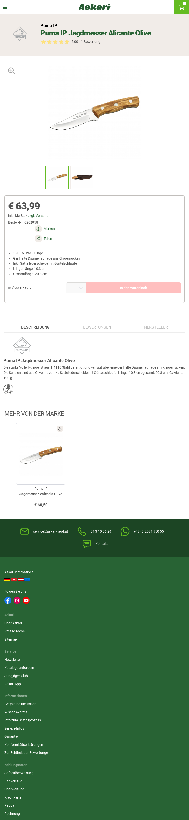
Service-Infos (15, 643)
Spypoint (56, 746)
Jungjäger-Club (140, 591)
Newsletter (136, 575)
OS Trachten (171, 713)
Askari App (136, 599)
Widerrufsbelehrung (82, 626)
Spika (9, 713)
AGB (70, 618)
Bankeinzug (137, 626)
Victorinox (124, 723)
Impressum (75, 651)
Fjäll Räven (13, 723)
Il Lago (10, 704)
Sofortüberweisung (143, 618)
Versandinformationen (22, 800)
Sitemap (73, 591)
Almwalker (58, 704)
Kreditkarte (136, 643)
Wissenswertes (16, 626)
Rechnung (136, 659)
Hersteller (156, 314)
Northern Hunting (124, 734)
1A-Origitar (170, 704)
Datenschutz (76, 635)
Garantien (12, 651)
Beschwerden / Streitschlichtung (91, 667)
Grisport (168, 732)
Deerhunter (35, 713)
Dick (75, 713)
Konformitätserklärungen (24, 659)
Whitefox (56, 713)
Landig (144, 713)
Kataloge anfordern (143, 583)
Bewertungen (97, 314)
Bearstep (146, 704)
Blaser (144, 732)
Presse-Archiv (77, 583)
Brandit (33, 723)
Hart (53, 723)
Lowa (76, 723)
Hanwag (101, 732)
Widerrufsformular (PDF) (85, 659)
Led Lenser (147, 723)
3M (96, 713)
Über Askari (75, 575)
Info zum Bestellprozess (23, 635)
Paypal (133, 651)
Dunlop (99, 723)
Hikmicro (79, 704)
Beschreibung (35, 314)
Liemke (122, 704)
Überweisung (138, 635)
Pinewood (102, 704)
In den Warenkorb (126, 272)
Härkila (32, 704)
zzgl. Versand (40, 220)
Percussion (125, 713)
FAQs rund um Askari (21, 618)
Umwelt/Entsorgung (82, 643)
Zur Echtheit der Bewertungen (27, 667)
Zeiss (31, 732)
